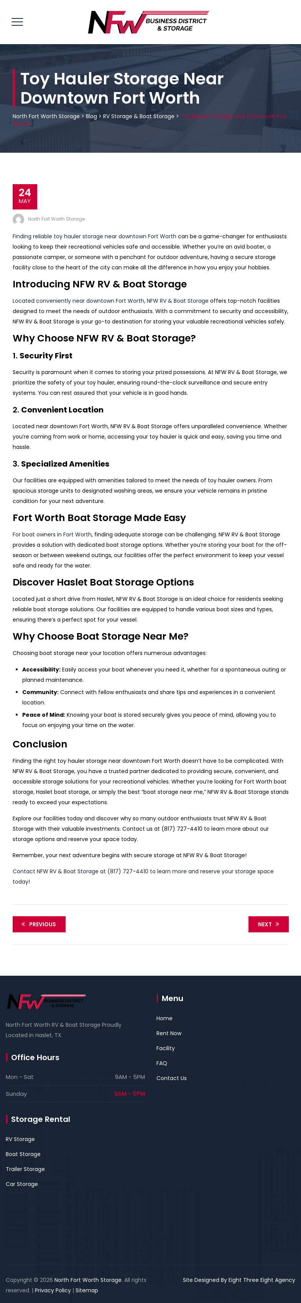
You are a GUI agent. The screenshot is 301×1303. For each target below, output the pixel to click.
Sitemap (87, 1290)
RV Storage (20, 1139)
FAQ (161, 1063)
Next (270, 924)
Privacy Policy (53, 1290)
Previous (37, 924)
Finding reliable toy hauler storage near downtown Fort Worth (94, 236)
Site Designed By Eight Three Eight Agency (239, 1280)
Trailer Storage (25, 1169)
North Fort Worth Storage (56, 219)
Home (164, 1018)
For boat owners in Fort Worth (52, 534)
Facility (165, 1048)
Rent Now (168, 1033)
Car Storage (22, 1184)
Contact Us (171, 1078)
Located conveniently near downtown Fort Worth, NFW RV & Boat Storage (111, 301)
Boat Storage (23, 1154)
